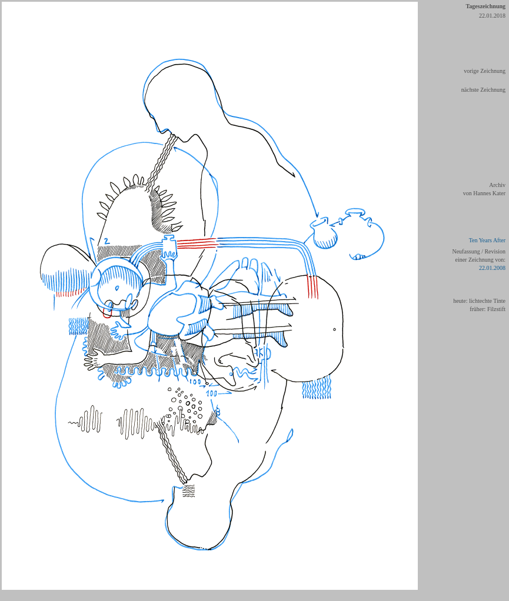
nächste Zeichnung (483, 89)
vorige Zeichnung (484, 71)
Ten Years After (487, 240)
